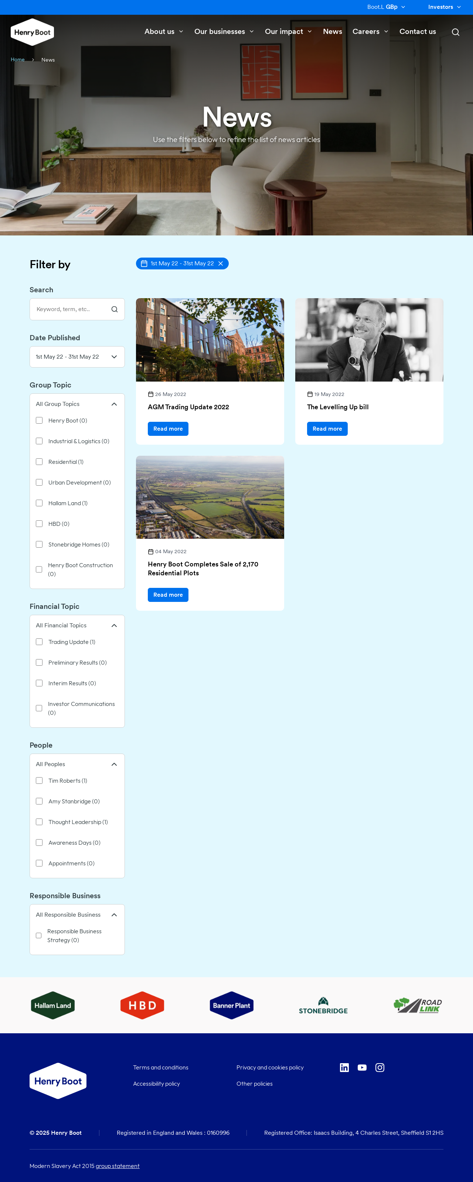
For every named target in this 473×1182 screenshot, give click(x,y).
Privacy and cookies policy (270, 1067)
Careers (371, 31)
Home (18, 59)
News (332, 31)
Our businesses (224, 31)
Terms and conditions (160, 1067)
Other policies (254, 1083)
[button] (182, 263)
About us (164, 31)
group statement (118, 1165)
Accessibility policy (156, 1083)
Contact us (417, 31)
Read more (168, 428)
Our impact (289, 31)
